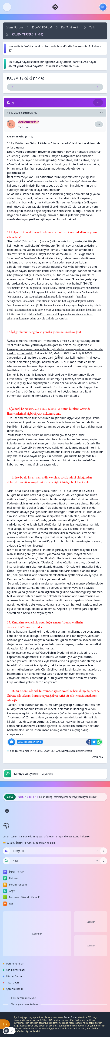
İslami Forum (14, 27)
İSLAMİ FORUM (42, 27)
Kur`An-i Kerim (70, 27)
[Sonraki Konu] (78, 87)
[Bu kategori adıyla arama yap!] (98, 102)
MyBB (32, 998)
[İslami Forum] (55, 7)
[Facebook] (7, 811)
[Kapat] (7, 7)
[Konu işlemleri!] (9, 1030)
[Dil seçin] (6, 850)
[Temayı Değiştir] (55, 860)
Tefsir (93, 27)
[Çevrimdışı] (8, 121)
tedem (34, 1004)
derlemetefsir (83, 750)
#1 (101, 112)
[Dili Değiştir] (55, 850)
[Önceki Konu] (31, 87)
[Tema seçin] (6, 860)
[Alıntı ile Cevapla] (97, 757)
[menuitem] (103, 7)
